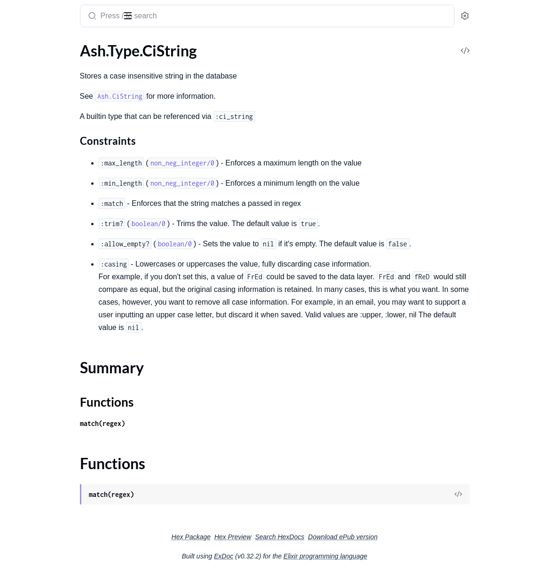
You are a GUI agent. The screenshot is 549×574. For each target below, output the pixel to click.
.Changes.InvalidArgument (50, 459)
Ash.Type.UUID (32, 337)
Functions (32, 92)
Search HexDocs (350, 537)
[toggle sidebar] (129, 15)
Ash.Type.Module (35, 248)
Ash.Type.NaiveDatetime (47, 261)
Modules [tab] (56, 46)
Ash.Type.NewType (37, 274)
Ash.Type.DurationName (46, 160)
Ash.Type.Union (32, 350)
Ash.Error (22, 433)
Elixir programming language (396, 556)
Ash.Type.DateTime (38, 134)
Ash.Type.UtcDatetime (43, 375)
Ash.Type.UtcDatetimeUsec (51, 388)
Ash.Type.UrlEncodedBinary (52, 363)
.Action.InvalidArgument (46, 446)
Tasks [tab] (99, 46)
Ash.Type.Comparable (42, 109)
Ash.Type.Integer (34, 210)
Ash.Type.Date (30, 122)
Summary (31, 81)
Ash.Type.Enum (31, 172)
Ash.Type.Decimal (35, 147)
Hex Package (261, 537)
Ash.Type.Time (30, 325)
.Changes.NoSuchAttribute (50, 509)
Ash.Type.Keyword (37, 223)
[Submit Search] (181, 17)
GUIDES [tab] (19, 46)
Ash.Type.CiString (35, 64)
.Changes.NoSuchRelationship (55, 522)
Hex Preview (303, 537)
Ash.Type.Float (31, 185)
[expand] (131, 65)
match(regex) (191, 423)
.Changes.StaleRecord (42, 547)
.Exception (24, 560)
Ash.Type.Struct (32, 299)
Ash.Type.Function (37, 198)
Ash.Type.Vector (33, 401)
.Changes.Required (37, 535)
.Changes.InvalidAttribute (49, 471)
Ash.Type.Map (30, 236)
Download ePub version (413, 537)
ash (44, 12)
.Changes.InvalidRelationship (54, 497)
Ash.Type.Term (30, 312)
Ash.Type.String (32, 287)
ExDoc (294, 556)
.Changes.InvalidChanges (47, 484)
